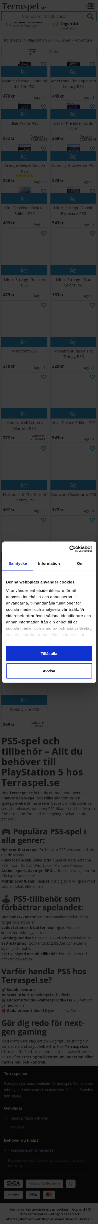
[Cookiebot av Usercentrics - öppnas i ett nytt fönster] (70, 548)
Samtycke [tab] (17, 563)
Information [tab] (49, 563)
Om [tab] (80, 563)
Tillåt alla (49, 653)
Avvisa (49, 670)
